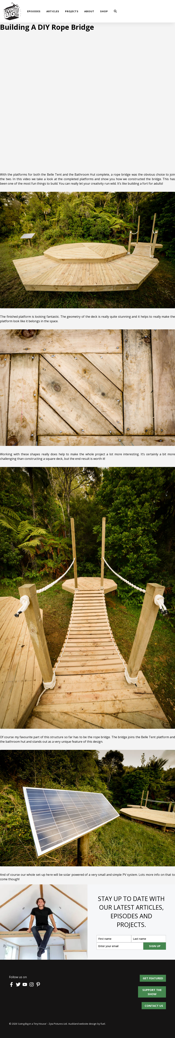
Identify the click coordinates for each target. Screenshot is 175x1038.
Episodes (34, 11)
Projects (71, 11)
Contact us (154, 1004)
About (89, 11)
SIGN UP (154, 946)
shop (104, 11)
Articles (52, 11)
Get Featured (156, 977)
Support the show (156, 990)
